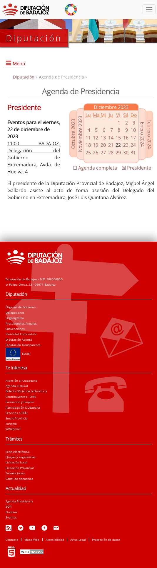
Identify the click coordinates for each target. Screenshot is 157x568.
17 (133, 137)
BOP (8, 506)
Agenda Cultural (17, 386)
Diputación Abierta (19, 339)
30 (125, 152)
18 (88, 145)
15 (118, 137)
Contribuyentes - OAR (21, 397)
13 (103, 137)
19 (95, 145)
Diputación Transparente (23, 345)
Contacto (12, 540)
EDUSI (18, 354)
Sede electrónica (17, 452)
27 (103, 152)
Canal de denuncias (19, 479)
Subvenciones (15, 329)
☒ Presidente (136, 168)
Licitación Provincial (20, 468)
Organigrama (15, 318)
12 (95, 137)
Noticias (11, 512)
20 (103, 145)
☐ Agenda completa (95, 168)
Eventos (11, 517)
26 (95, 152)
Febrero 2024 (149, 134)
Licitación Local (16, 462)
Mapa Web (31, 540)
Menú (19, 63)
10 (133, 130)
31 (133, 152)
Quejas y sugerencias (21, 457)
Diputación (24, 77)
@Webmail (13, 429)
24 (133, 145)
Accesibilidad (55, 540)
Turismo (11, 424)
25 (88, 152)
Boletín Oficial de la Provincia (26, 391)
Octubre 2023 (73, 134)
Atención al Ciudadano (21, 380)
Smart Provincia (17, 418)
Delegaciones (15, 313)
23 (125, 145)
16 (125, 137)
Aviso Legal (78, 540)
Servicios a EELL (17, 413)
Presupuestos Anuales (21, 323)
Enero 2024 (142, 134)
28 (110, 152)
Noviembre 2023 (80, 134)
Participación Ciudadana (23, 407)
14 (110, 137)
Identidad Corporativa (21, 334)
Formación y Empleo (20, 402)
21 (110, 145)
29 (118, 152)
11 (88, 137)
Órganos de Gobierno (21, 307)
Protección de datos (106, 540)
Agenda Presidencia (19, 501)
